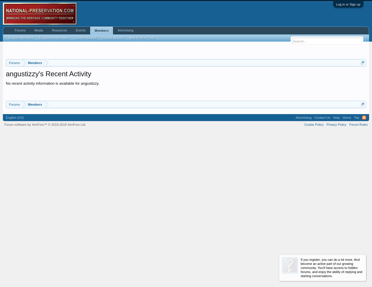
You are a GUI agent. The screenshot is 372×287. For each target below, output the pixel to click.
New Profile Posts (142, 38)
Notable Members (20, 38)
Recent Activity (113, 38)
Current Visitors (86, 38)
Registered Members (54, 38)
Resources (59, 30)
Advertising (125, 30)
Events (81, 30)
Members (101, 30)
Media (38, 30)
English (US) (15, 263)
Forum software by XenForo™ (45, 270)
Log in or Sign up (348, 4)
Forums (20, 30)
